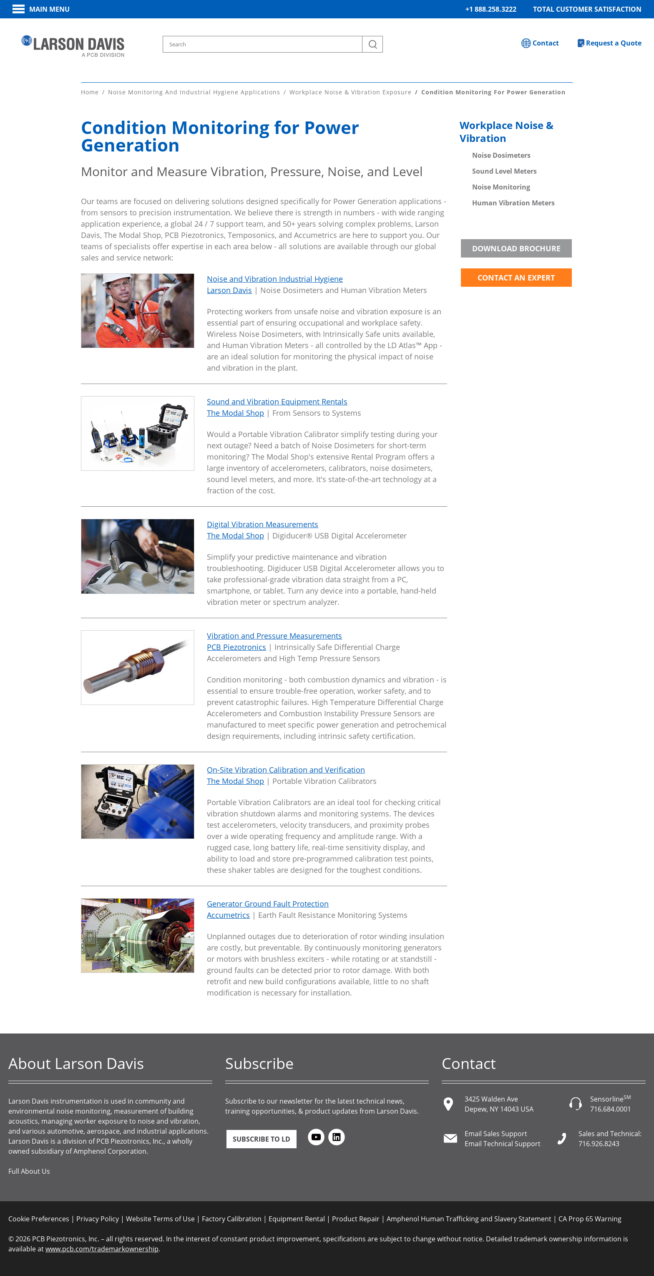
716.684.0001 (610, 1108)
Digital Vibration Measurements (262, 524)
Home (90, 92)
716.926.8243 (599, 1143)
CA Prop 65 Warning (589, 1218)
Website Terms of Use (160, 1218)
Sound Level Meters (504, 170)
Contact (546, 43)
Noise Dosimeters (501, 154)
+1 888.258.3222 (490, 9)
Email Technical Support (503, 1143)
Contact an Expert (516, 277)
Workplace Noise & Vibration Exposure (350, 92)
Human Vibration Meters (513, 202)
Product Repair (356, 1218)
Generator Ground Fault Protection (268, 903)
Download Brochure (516, 248)
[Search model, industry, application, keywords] (273, 44)
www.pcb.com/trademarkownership (101, 1248)
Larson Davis (229, 290)
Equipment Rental (297, 1218)
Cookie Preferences (38, 1218)
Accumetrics (228, 915)
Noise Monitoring (501, 186)
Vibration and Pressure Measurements (274, 635)
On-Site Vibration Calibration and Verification (286, 769)
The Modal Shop (235, 412)
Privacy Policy (97, 1218)
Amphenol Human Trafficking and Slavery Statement (469, 1218)
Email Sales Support (496, 1133)
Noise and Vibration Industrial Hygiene (275, 278)
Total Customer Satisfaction (587, 9)
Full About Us (29, 1170)
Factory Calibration (232, 1218)
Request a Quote (613, 43)
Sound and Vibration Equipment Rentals (277, 401)
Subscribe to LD (261, 1138)
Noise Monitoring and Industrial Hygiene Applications (194, 92)
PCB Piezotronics (236, 647)
